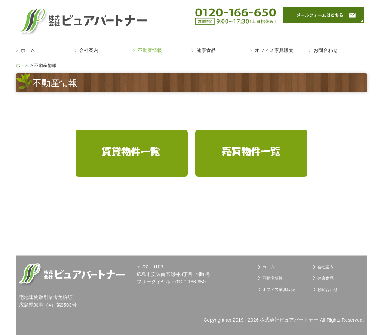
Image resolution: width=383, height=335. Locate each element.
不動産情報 (150, 50)
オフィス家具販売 (274, 50)
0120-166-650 (190, 282)
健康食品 (206, 50)
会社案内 (88, 50)
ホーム (28, 50)
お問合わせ (325, 50)
